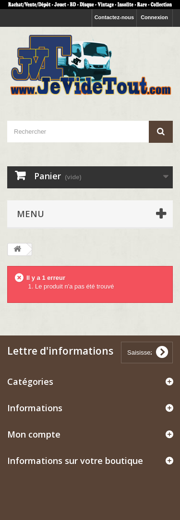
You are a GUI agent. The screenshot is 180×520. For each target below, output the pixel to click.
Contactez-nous (114, 17)
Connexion (154, 17)
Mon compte (33, 434)
